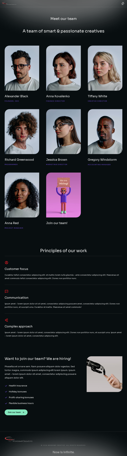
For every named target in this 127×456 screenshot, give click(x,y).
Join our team (16, 412)
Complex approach (19, 326)
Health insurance (18, 385)
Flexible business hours (21, 403)
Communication (16, 298)
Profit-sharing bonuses (21, 397)
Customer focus (16, 269)
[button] (123, 3)
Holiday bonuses (18, 391)
